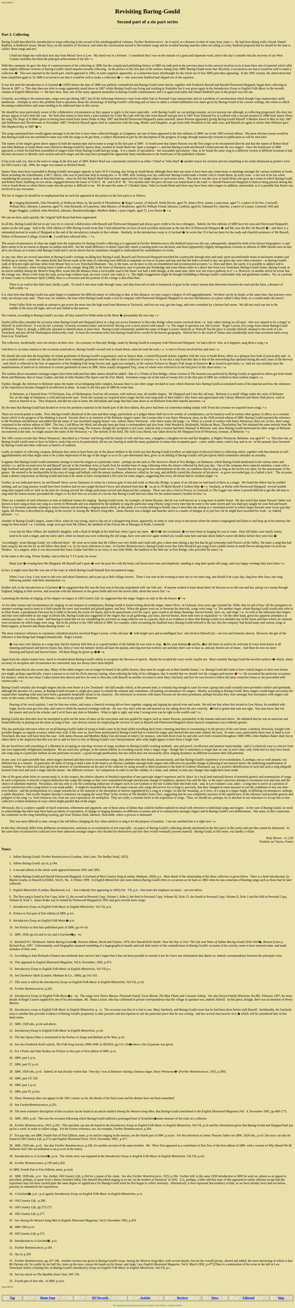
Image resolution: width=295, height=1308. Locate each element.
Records (100, 1297)
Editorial (248, 1297)
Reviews (182, 1297)
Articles (145, 1297)
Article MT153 (7, 3)
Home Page (47, 1297)
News (214, 1297)
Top (12, 1297)
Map (281, 1297)
